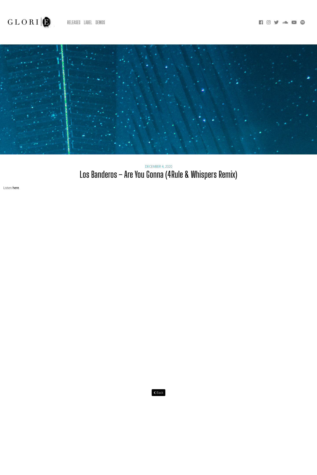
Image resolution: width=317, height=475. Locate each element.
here (16, 188)
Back (158, 393)
